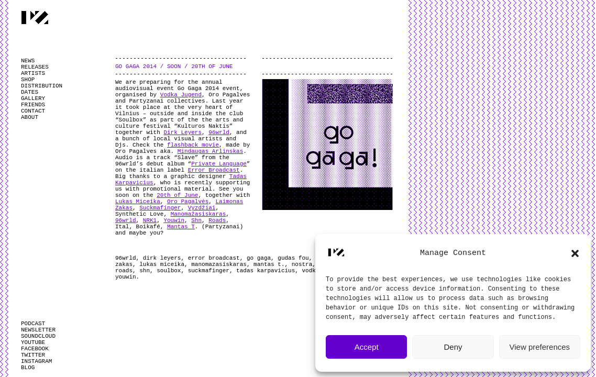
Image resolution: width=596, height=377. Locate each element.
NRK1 (150, 220)
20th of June (177, 195)
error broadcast (214, 258)
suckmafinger (208, 271)
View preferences (540, 346)
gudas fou (293, 258)
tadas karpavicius (265, 271)
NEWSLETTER (38, 330)
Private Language (219, 164)
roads (124, 271)
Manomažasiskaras (198, 214)
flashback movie (193, 145)
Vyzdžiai (202, 208)
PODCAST (33, 323)
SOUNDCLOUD (38, 336)
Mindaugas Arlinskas (210, 151)
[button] (575, 253)
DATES (29, 92)
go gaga (259, 258)
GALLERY (33, 98)
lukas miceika (161, 264)
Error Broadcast (214, 170)
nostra (302, 264)
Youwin (173, 220)
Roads (217, 220)
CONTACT (33, 111)
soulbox (169, 271)
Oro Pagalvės (187, 201)
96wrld (218, 132)
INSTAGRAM (36, 361)
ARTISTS (33, 73)
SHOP (28, 79)
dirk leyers (162, 258)
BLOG (28, 367)
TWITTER (33, 355)
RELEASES (35, 67)
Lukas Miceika (137, 201)
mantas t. (268, 264)
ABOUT (29, 117)
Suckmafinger (160, 208)
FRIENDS (33, 105)
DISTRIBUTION (41, 86)
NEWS (28, 61)
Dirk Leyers (182, 132)
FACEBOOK (35, 349)
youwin (125, 277)
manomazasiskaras (219, 264)
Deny (453, 346)
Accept (367, 346)
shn (144, 271)
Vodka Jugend (181, 95)
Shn (196, 220)
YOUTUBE (33, 342)
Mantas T (181, 227)
